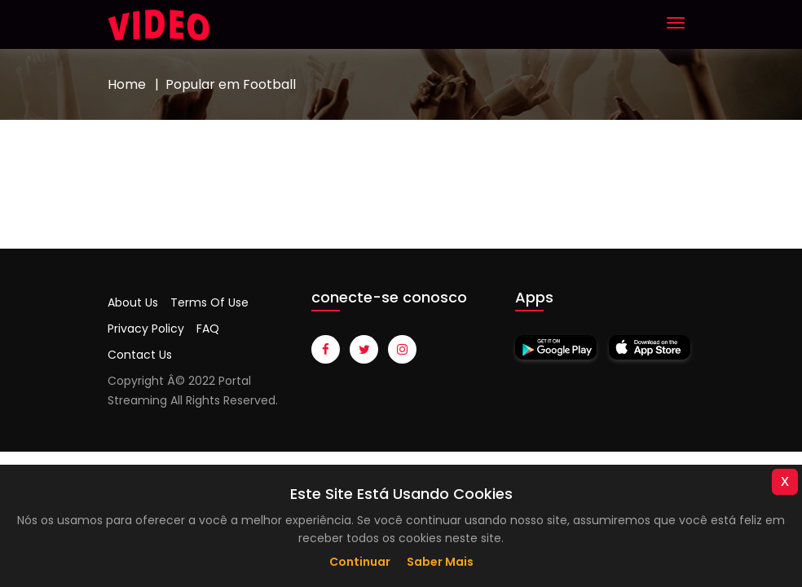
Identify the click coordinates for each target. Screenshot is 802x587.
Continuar (359, 562)
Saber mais (440, 562)
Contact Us (140, 354)
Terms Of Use (209, 302)
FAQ (207, 328)
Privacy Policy (146, 328)
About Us (133, 302)
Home (127, 84)
